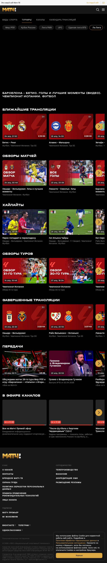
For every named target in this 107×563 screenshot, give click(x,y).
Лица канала (9, 500)
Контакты (7, 474)
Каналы (40, 20)
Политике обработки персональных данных (76, 540)
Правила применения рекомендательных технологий (20, 494)
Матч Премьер (10, 512)
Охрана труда (9, 482)
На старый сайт (93, 3)
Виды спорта (9, 20)
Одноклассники (11, 530)
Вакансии (61, 474)
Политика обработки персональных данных (23, 487)
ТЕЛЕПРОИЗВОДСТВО (67, 470)
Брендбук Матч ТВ (12, 478)
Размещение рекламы (68, 482)
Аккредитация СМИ (67, 478)
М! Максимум (10, 517)
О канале (7, 470)
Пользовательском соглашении (71, 543)
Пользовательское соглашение (15, 539)
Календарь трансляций (62, 20)
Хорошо (79, 555)
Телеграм (23, 525)
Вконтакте (8, 525)
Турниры (27, 20)
